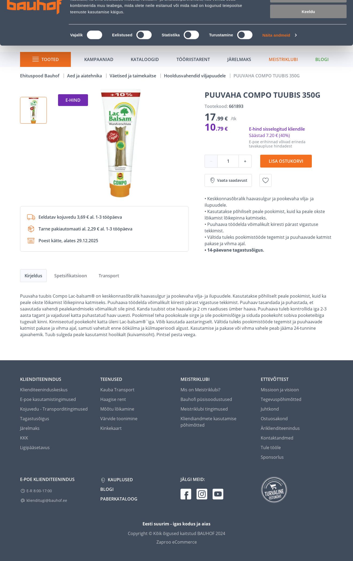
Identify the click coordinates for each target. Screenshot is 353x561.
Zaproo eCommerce (176, 542)
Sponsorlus (272, 457)
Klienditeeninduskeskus (44, 390)
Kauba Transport (117, 390)
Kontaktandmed (277, 438)
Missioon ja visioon (280, 390)
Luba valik (308, 29)
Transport (109, 276)
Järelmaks (30, 428)
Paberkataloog (118, 499)
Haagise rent (113, 399)
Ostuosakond (274, 419)
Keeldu (308, 45)
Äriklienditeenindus (280, 428)
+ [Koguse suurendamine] (245, 161)
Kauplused (120, 480)
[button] (33, 110)
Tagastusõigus (34, 419)
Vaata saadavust (228, 180)
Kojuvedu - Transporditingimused (54, 409)
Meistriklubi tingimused (204, 409)
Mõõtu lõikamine (117, 409)
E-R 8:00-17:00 (39, 490)
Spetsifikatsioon (70, 276)
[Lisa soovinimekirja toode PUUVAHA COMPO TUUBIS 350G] (265, 180)
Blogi (107, 489)
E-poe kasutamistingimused (48, 399)
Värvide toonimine (118, 419)
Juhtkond (270, 409)
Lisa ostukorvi (286, 161)
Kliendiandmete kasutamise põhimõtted (208, 422)
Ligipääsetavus (35, 447)
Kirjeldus (33, 276)
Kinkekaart (111, 428)
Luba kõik (308, 13)
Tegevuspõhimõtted (281, 399)
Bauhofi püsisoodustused (206, 399)
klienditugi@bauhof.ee (46, 500)
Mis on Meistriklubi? (200, 390)
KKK (24, 438)
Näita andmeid (276, 68)
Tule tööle (271, 447)
